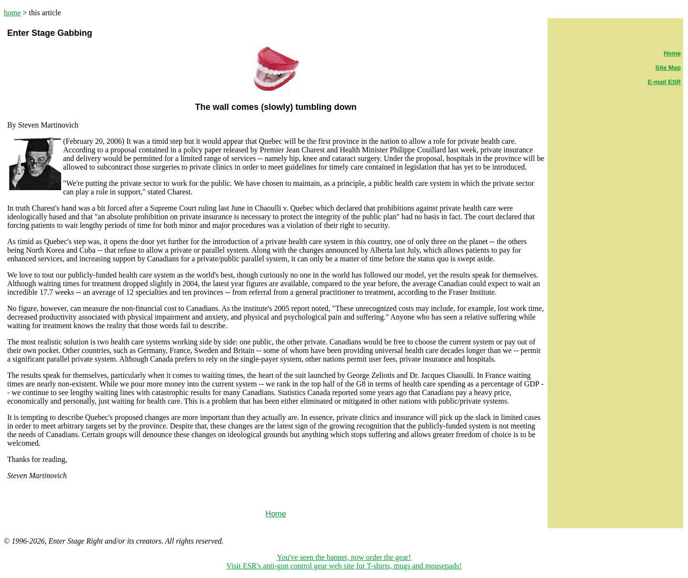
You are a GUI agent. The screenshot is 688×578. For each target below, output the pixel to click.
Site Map (668, 67)
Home (672, 53)
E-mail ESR (664, 82)
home (12, 13)
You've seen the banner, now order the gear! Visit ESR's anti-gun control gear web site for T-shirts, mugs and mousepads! (344, 561)
